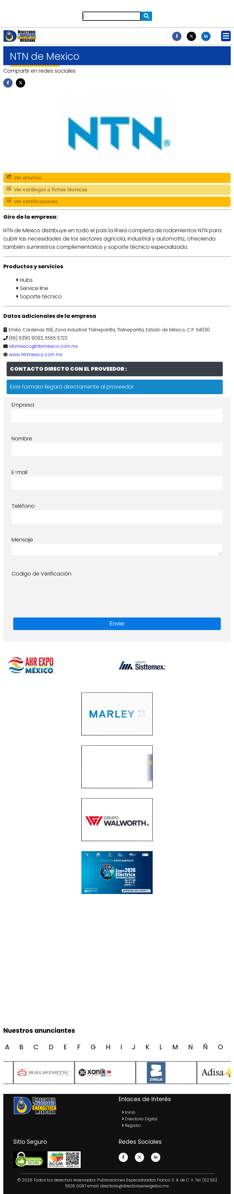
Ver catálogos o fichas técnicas (47, 189)
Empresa (23, 405)
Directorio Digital (139, 1119)
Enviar (116, 623)
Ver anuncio (24, 177)
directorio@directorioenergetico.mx (134, 1186)
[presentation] (62, 591)
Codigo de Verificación (41, 574)
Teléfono (23, 506)
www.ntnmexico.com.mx (35, 355)
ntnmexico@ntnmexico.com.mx (43, 346)
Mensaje (22, 539)
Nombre (22, 438)
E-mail (19, 472)
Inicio (129, 1112)
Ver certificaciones (32, 201)
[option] (172, 665)
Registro (131, 1125)
